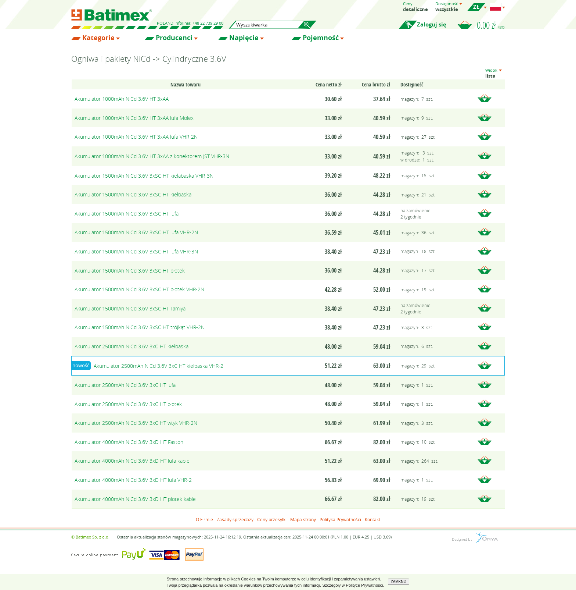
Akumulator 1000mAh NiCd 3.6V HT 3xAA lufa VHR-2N (136, 136)
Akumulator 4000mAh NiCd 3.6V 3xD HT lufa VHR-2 (133, 479)
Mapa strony (303, 519)
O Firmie (204, 519)
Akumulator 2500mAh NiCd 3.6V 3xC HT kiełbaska (131, 346)
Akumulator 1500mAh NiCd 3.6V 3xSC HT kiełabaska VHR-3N (144, 175)
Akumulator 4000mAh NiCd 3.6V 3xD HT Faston (129, 441)
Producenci (174, 38)
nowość (80, 365)
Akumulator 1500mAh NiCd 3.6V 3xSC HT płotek (130, 270)
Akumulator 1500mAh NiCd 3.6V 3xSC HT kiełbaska (133, 194)
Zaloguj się (431, 24)
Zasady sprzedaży (235, 519)
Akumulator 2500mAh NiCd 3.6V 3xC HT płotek (128, 404)
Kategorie (98, 38)
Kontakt (372, 519)
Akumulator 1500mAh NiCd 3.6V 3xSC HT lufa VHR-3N (136, 251)
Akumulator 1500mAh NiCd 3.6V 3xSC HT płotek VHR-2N (139, 289)
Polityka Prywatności (340, 519)
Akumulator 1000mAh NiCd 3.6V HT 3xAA (122, 98)
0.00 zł (491, 25)
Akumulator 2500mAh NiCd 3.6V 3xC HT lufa (125, 384)
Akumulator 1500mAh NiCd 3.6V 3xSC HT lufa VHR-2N (136, 232)
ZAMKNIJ (399, 582)
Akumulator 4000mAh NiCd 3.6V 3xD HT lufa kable (132, 460)
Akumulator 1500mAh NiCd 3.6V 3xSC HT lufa (127, 213)
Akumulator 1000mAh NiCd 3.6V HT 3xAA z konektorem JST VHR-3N (152, 156)
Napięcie (244, 38)
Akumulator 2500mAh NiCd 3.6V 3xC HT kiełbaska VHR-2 (158, 365)
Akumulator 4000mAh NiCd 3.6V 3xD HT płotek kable (135, 498)
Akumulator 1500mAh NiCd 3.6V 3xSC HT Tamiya (130, 308)
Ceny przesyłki (272, 519)
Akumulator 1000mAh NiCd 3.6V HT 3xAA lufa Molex (134, 117)
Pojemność (321, 38)
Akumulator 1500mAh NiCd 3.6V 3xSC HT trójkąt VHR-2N (140, 327)
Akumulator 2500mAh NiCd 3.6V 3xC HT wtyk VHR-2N (136, 422)
